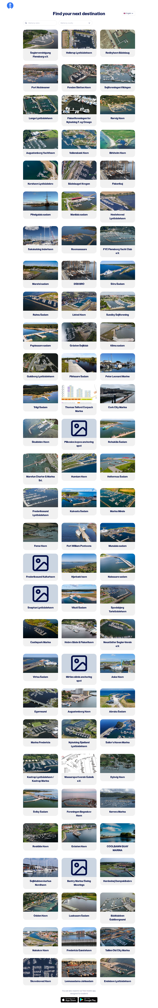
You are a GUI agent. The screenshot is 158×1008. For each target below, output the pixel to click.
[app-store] (69, 1000)
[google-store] (88, 1000)
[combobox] (128, 13)
